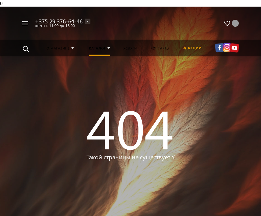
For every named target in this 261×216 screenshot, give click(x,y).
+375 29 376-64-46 (59, 21)
